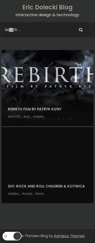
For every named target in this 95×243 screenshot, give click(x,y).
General (38, 116)
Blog (27, 116)
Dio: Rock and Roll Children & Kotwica (46, 186)
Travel (39, 194)
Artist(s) (14, 116)
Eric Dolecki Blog (47, 7)
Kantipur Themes (69, 235)
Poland (27, 194)
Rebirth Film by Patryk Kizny (34, 109)
